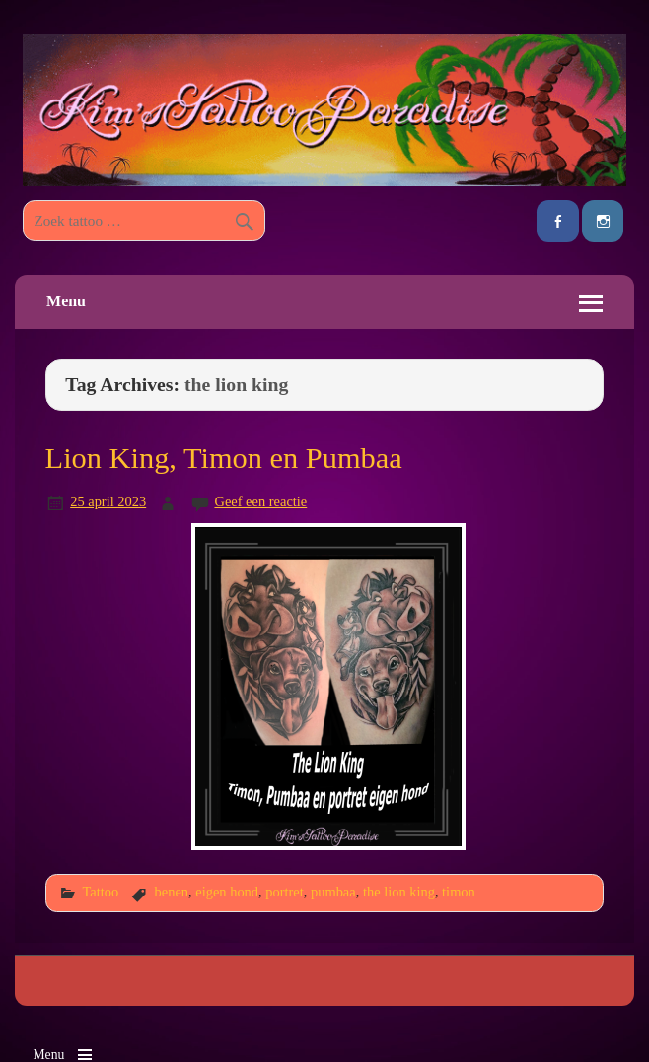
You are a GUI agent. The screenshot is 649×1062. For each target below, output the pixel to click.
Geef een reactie (260, 501)
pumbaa (333, 891)
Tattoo (100, 891)
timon (458, 891)
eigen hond (226, 891)
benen (171, 891)
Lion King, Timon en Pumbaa (223, 458)
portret (284, 891)
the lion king (399, 891)
